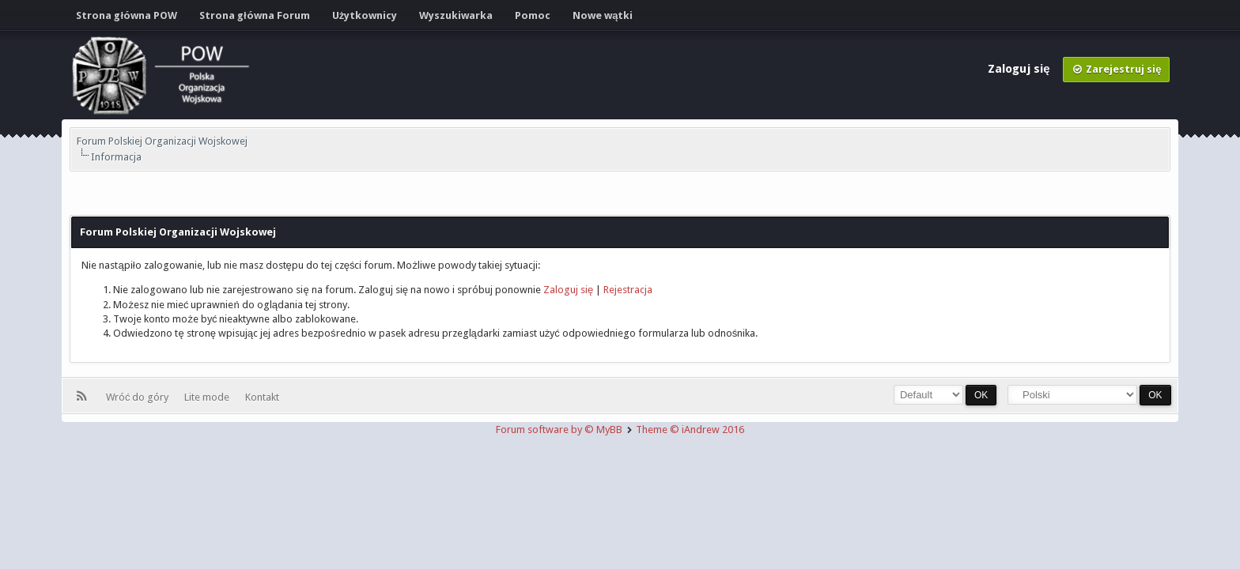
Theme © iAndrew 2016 (690, 429)
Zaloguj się (1020, 69)
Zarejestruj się (1116, 69)
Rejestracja (627, 290)
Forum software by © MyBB (560, 429)
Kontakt (262, 397)
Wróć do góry (140, 397)
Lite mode (209, 397)
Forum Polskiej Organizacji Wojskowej (162, 141)
